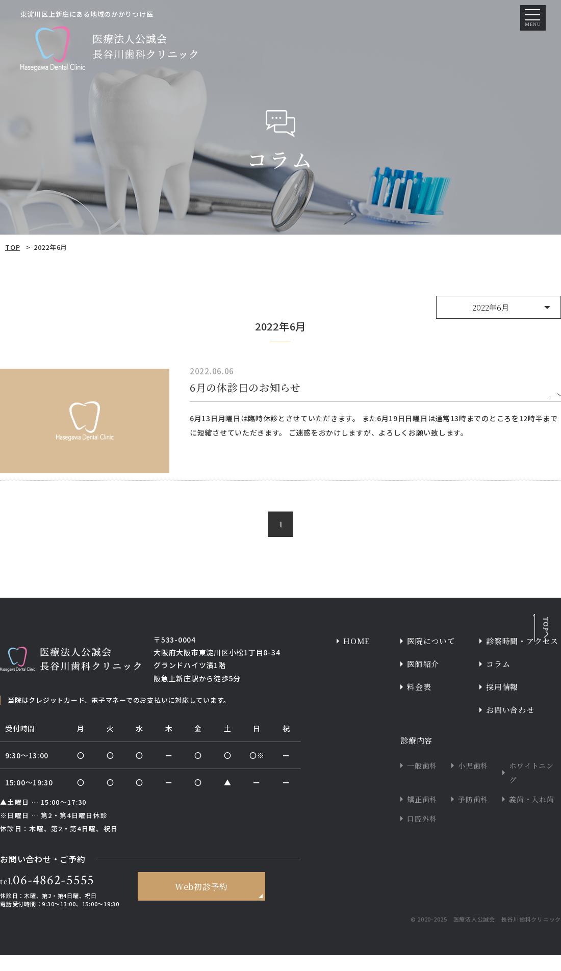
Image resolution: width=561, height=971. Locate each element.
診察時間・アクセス (522, 656)
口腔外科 (422, 834)
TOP (12, 247)
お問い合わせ (510, 725)
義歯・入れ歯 (531, 815)
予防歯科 (473, 815)
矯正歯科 (422, 815)
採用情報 (502, 702)
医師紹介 (423, 679)
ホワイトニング (531, 788)
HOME (356, 656)
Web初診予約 (201, 903)
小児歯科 (473, 781)
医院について (431, 656)
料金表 (419, 702)
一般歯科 (422, 781)
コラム (498, 679)
